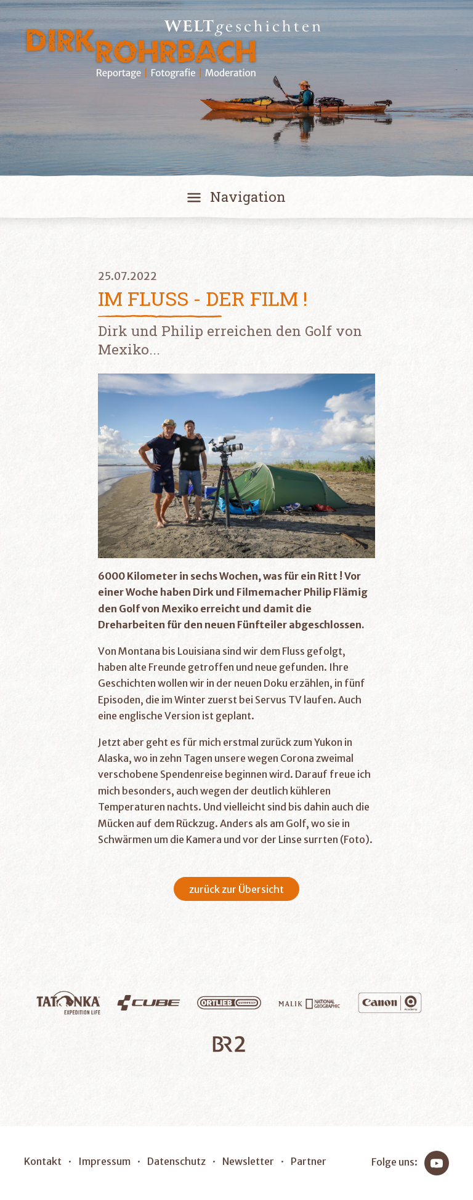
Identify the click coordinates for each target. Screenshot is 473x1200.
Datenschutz (176, 1161)
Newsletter (248, 1161)
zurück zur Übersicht (236, 889)
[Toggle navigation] (236, 199)
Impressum (104, 1161)
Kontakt (43, 1161)
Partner (308, 1161)
